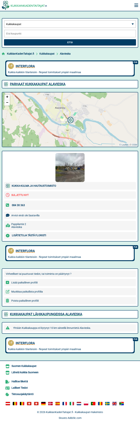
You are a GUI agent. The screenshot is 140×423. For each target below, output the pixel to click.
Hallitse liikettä (19, 381)
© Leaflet (123, 145)
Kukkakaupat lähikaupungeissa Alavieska (46, 314)
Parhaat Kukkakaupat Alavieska (37, 84)
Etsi (70, 42)
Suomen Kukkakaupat (23, 366)
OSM (134, 145)
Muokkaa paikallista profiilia (27, 291)
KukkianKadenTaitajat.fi (20, 53)
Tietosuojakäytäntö (22, 394)
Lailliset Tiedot (19, 387)
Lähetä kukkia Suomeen (24, 372)
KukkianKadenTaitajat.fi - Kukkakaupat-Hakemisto (74, 412)
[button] (70, 119)
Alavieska (65, 53)
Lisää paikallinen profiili (24, 282)
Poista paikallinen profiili (25, 300)
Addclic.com (74, 417)
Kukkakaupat (47, 53)
